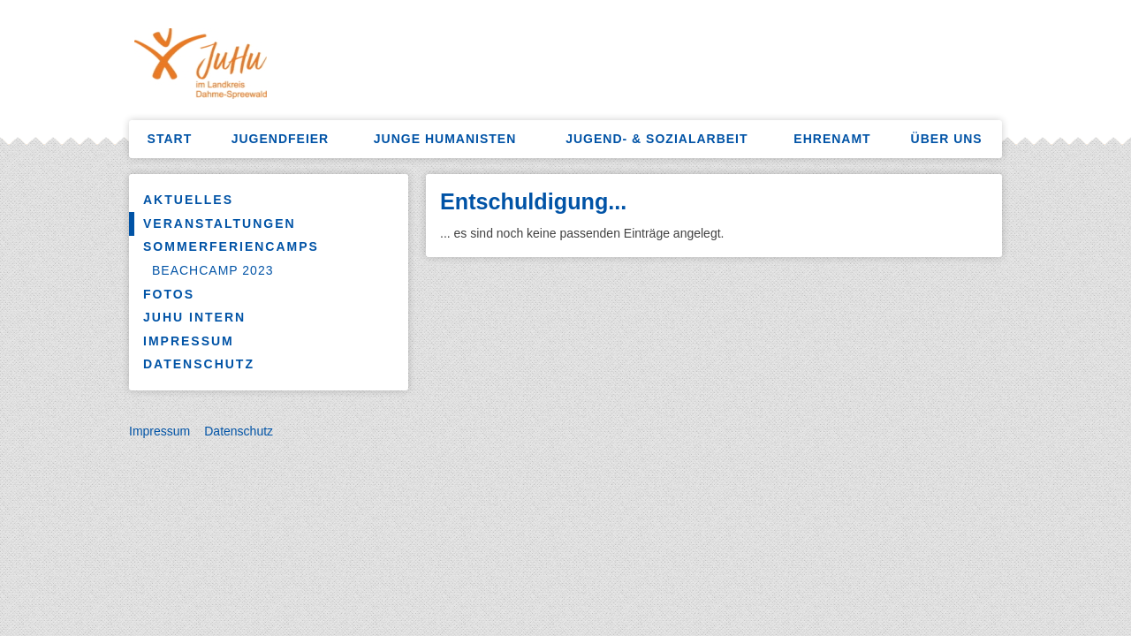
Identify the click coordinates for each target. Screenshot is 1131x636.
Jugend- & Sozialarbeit (657, 139)
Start (170, 139)
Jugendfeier (281, 139)
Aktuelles (188, 200)
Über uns (947, 139)
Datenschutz (198, 364)
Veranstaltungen (219, 223)
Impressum (188, 341)
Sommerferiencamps (231, 246)
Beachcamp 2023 (212, 270)
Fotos (168, 294)
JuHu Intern (194, 317)
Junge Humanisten (445, 139)
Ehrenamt (831, 139)
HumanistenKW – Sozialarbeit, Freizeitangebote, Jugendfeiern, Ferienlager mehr (304, 66)
